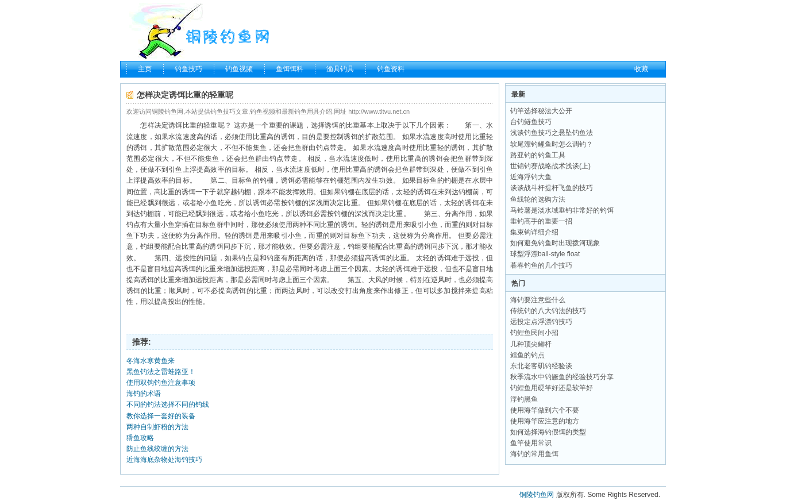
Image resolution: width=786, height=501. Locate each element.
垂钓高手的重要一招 (541, 221)
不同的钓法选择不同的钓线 (167, 404)
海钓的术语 (143, 394)
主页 (145, 69)
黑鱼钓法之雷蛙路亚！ (160, 372)
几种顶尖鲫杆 (531, 344)
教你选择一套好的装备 (160, 416)
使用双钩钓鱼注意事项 (160, 383)
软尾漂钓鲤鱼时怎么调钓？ (551, 144)
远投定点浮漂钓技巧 (541, 322)
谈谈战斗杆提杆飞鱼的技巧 (551, 188)
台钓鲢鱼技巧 (531, 122)
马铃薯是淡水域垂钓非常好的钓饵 (562, 210)
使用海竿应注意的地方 (544, 421)
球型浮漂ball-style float (545, 254)
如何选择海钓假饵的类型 (548, 432)
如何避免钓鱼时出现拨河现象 (555, 243)
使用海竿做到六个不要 (544, 410)
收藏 (641, 69)
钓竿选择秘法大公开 (541, 111)
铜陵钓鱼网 (536, 495)
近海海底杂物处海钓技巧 (164, 460)
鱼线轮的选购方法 (537, 199)
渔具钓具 (340, 69)
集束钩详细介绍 (534, 232)
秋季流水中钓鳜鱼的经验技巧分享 (562, 377)
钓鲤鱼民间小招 (534, 333)
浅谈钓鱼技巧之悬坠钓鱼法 (551, 133)
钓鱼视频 (239, 69)
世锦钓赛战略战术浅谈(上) (550, 166)
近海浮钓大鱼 (531, 177)
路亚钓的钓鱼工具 (537, 155)
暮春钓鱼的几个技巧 (541, 265)
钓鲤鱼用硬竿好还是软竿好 (551, 388)
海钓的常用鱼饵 (534, 454)
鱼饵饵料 (289, 69)
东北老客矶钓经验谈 (541, 366)
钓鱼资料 (390, 69)
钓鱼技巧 (188, 69)
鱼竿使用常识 (531, 443)
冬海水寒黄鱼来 (150, 361)
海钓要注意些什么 (537, 300)
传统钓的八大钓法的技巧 (548, 311)
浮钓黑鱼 (524, 399)
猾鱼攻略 (140, 438)
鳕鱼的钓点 (527, 355)
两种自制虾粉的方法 (157, 427)
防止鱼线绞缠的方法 (157, 449)
